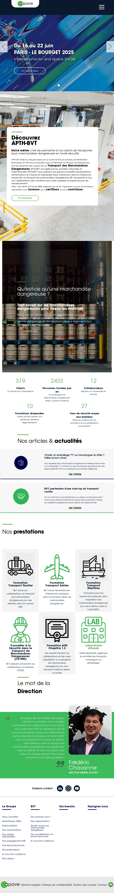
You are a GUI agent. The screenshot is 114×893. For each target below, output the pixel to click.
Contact (102, 884)
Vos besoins (67, 806)
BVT (33, 806)
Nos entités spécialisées (8, 835)
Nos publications (11, 849)
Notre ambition (9, 825)
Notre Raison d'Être (11, 821)
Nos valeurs (8, 858)
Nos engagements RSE (14, 841)
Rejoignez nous (98, 806)
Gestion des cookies (84, 884)
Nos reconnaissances (13, 845)
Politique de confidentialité (57, 884)
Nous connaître (10, 817)
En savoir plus (30, 70)
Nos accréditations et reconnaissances (42, 835)
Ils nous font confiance (13, 854)
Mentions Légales (31, 884)
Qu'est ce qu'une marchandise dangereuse (40, 827)
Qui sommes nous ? (41, 817)
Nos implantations (11, 830)
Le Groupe (9, 806)
